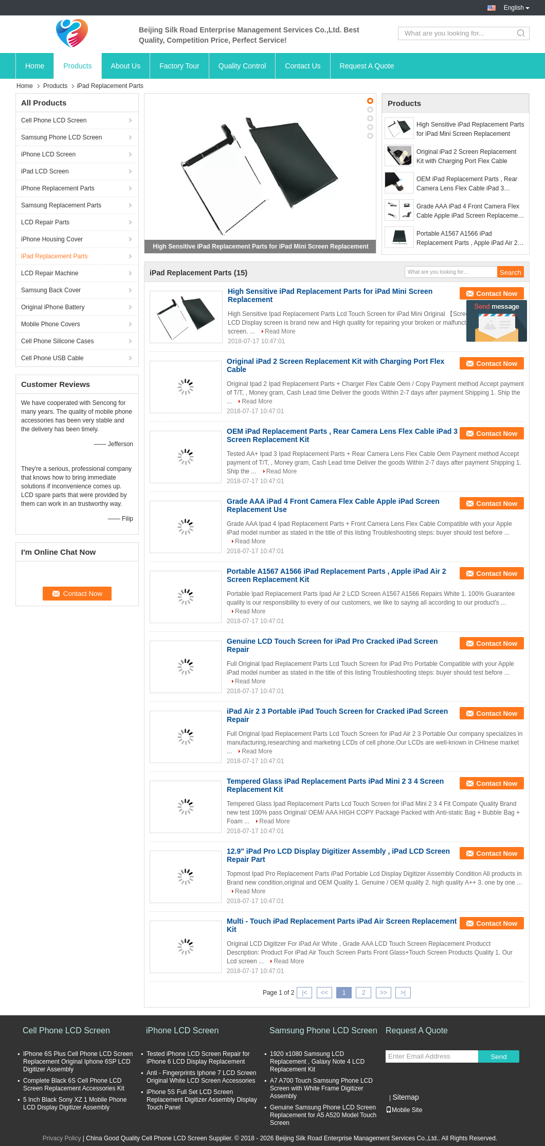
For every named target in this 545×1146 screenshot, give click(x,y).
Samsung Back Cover (51, 290)
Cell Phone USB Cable (52, 358)
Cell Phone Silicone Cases (57, 341)
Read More (280, 331)
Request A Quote (367, 66)
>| (403, 992)
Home (34, 66)
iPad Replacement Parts (54, 256)
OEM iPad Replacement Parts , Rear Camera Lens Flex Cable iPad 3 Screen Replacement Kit (466, 184)
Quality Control (242, 66)
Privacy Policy (62, 1138)
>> (383, 992)
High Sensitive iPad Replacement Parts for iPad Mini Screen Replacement (260, 246)
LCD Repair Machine (49, 273)
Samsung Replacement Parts (61, 205)
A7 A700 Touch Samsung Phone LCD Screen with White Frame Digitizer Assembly (321, 1088)
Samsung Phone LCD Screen (61, 137)
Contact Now (497, 293)
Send (498, 1057)
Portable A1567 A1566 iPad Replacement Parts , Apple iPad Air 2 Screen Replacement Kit (467, 239)
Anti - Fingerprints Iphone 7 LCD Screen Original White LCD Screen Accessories (201, 1076)
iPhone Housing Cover (52, 239)
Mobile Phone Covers (50, 324)
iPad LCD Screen (45, 171)
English (517, 7)
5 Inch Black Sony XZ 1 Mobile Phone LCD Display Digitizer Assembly (74, 1103)
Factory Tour (179, 66)
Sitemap (405, 1097)
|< (304, 992)
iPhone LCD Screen (48, 154)
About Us (126, 66)
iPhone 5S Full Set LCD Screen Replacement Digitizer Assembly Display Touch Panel (202, 1099)
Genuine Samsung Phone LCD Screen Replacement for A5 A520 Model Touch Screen (323, 1115)
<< (324, 992)
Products (77, 66)
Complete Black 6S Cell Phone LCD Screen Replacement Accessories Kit (73, 1084)
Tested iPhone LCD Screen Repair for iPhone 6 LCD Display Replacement (198, 1057)
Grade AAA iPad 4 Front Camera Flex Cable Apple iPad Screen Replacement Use (469, 211)
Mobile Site (404, 1110)
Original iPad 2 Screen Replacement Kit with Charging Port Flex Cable (466, 156)
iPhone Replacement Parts (58, 188)
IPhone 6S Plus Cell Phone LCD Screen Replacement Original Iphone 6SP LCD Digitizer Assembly (78, 1061)
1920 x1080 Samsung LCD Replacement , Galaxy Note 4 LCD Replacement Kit (317, 1061)
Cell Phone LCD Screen (53, 120)
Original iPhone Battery (52, 307)
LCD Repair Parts (45, 222)
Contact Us (302, 66)
